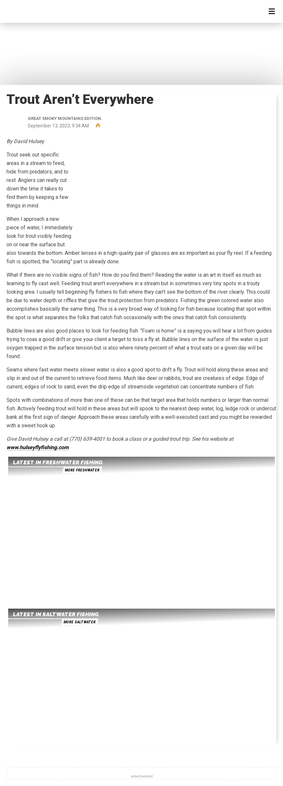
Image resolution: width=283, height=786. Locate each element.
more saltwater (79, 622)
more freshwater (82, 470)
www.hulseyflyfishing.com (38, 447)
